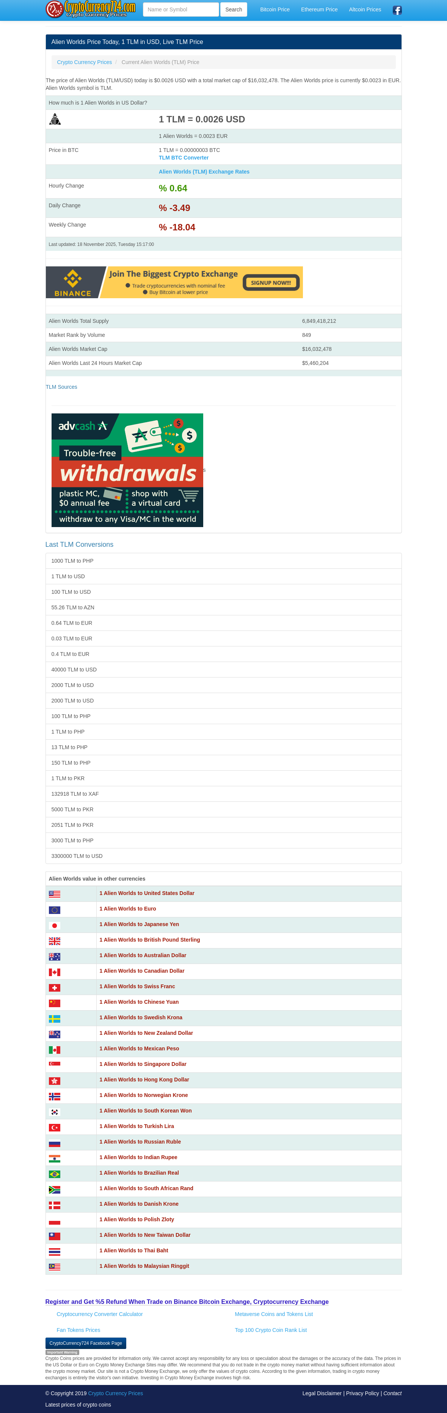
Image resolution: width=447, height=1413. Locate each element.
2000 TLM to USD (73, 685)
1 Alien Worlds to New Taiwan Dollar (145, 1235)
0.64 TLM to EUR (72, 623)
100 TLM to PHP (71, 716)
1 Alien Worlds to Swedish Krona (141, 1017)
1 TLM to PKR (68, 778)
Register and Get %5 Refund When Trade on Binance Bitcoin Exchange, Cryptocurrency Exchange (187, 1302)
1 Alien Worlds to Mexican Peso (139, 1048)
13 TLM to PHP (70, 747)
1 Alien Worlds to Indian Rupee (138, 1157)
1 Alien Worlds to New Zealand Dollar (146, 1033)
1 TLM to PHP (68, 732)
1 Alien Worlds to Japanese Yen (139, 924)
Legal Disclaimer (322, 1393)
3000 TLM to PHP (73, 840)
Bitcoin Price (275, 9)
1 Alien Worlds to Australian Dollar (143, 955)
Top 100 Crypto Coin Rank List (271, 1330)
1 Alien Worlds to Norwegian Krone (144, 1095)
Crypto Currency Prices (115, 1393)
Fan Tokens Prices (78, 1330)
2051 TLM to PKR (73, 825)
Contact (392, 1393)
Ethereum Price (319, 9)
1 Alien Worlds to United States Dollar (147, 893)
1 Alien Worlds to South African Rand (147, 1188)
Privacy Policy (362, 1393)
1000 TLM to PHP (73, 561)
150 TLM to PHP (71, 763)
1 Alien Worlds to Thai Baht (134, 1250)
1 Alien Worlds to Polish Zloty (137, 1219)
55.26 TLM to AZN (73, 607)
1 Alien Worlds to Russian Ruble (140, 1142)
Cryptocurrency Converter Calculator (100, 1314)
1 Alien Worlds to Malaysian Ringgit (144, 1266)
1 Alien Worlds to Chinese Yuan (139, 1002)
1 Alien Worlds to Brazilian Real (139, 1173)
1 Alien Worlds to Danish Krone (139, 1204)
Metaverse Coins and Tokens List (274, 1314)
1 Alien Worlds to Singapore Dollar (143, 1064)
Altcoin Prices (365, 9)
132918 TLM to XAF (75, 794)
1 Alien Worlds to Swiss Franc (137, 986)
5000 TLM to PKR (73, 809)
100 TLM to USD (71, 592)
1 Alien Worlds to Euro (128, 909)
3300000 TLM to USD (77, 856)
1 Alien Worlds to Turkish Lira (137, 1126)
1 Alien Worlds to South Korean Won (146, 1111)
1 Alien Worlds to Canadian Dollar (142, 971)
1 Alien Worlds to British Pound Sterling (150, 940)
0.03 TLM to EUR (72, 638)
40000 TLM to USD (74, 670)
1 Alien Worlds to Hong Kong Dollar (144, 1080)
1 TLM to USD (68, 576)
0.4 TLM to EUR (70, 654)
